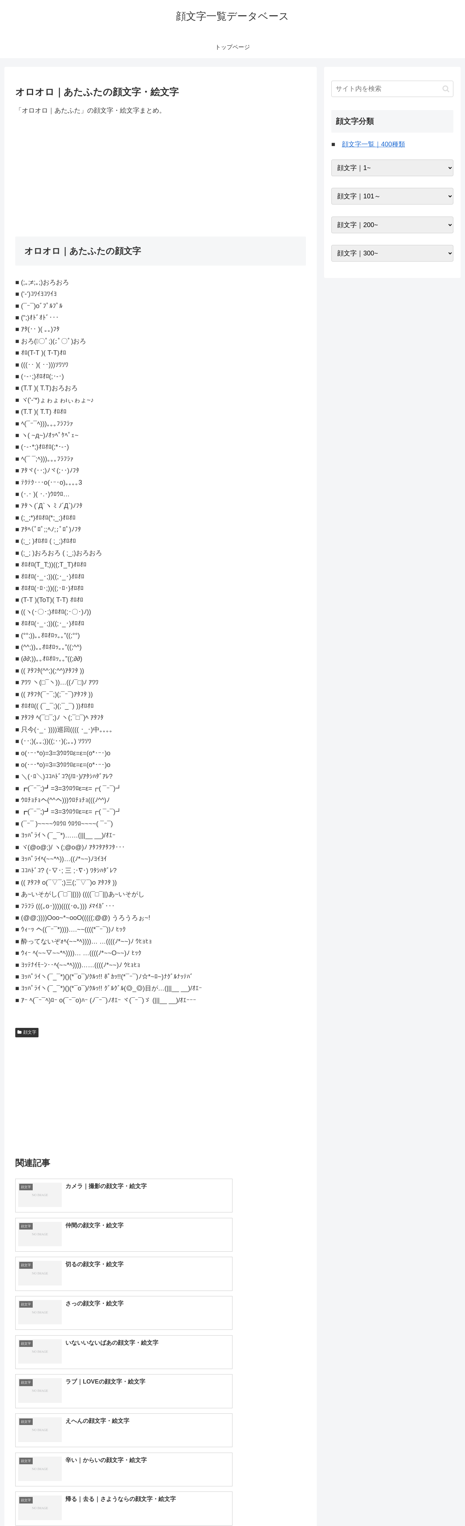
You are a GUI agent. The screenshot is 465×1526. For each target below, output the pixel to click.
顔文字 (26, 1032)
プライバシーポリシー (428, 1503)
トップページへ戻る (372, 1503)
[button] (446, 89)
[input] (392, 89)
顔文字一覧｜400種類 (373, 144)
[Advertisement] (160, 176)
